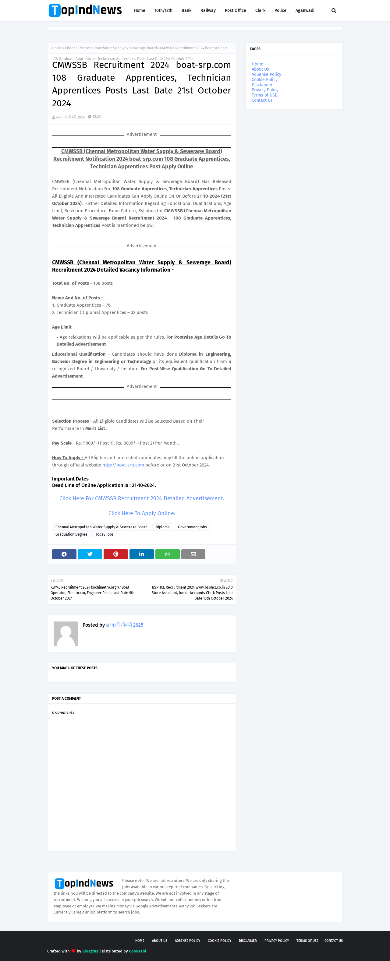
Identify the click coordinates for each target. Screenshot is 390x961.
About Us (260, 69)
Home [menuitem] (139, 10)
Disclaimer (262, 84)
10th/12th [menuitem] (163, 10)
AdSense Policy (266, 74)
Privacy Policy (265, 90)
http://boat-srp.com (123, 465)
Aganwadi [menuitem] (305, 10)
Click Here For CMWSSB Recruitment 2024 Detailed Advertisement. (141, 498)
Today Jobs (105, 534)
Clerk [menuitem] (260, 10)
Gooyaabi (137, 951)
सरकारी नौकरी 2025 (70, 117)
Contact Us (262, 100)
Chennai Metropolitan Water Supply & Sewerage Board (111, 48)
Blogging (90, 951)
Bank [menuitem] (186, 10)
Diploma (163, 527)
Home (57, 48)
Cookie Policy (265, 79)
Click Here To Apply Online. (141, 513)
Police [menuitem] (280, 10)
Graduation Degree (71, 534)
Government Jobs (192, 527)
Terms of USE (264, 95)
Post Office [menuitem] (235, 10)
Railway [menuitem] (208, 10)
